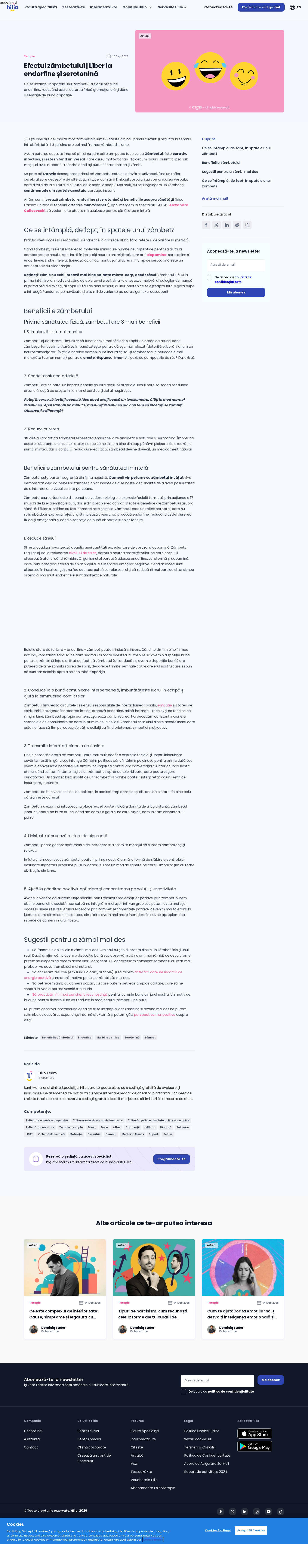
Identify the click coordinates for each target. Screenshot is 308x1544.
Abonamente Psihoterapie (153, 1488)
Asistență (32, 1439)
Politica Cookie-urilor (201, 1431)
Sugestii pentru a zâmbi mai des (230, 171)
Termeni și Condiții (199, 1447)
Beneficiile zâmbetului (57, 1037)
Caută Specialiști (145, 1431)
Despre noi (33, 1431)
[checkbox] (236, 279)
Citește (137, 1447)
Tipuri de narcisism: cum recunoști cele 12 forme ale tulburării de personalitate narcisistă (152, 1317)
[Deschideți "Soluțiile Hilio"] (137, 7)
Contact (31, 1447)
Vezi (134, 1463)
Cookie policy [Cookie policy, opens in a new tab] (153, 1540)
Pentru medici (89, 1439)
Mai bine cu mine (107, 1037)
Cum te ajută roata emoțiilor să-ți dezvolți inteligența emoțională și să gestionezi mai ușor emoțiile (241, 1317)
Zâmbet (150, 1037)
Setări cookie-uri (198, 1439)
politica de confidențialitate (231, 1391)
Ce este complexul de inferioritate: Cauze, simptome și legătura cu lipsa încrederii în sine (63, 1317)
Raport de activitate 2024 (205, 1471)
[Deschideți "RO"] (295, 7)
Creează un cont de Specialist (94, 1458)
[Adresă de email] (236, 265)
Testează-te (141, 1471)
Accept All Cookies (251, 1530)
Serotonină (131, 1037)
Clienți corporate (91, 1447)
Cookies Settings (218, 1530)
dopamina (157, 254)
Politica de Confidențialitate (207, 1455)
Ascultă (137, 1455)
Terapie (29, 56)
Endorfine (84, 1037)
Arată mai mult (215, 198)
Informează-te (143, 1439)
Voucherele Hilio (144, 1479)
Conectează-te (218, 7)
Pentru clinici (88, 1431)
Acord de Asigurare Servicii (206, 1463)
